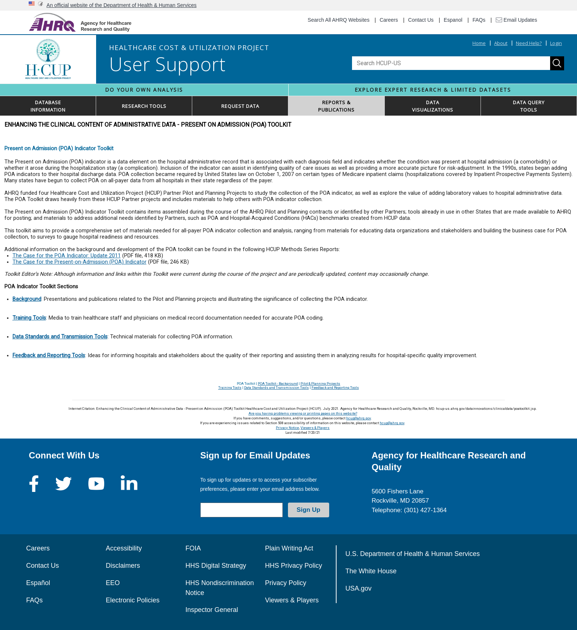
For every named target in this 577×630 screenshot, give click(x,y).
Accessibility (124, 548)
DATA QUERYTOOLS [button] (529, 106)
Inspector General (211, 609)
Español (38, 583)
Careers (389, 20)
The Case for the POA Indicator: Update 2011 (67, 256)
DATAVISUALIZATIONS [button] (432, 106)
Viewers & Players (315, 428)
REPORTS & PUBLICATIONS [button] (336, 106)
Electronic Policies (132, 600)
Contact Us (420, 20)
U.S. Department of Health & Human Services (412, 553)
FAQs (478, 20)
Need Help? (529, 43)
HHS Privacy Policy (293, 565)
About (500, 43)
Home (479, 43)
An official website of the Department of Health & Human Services (121, 5)
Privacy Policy (285, 583)
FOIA (193, 548)
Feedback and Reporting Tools (335, 388)
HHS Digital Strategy (215, 565)
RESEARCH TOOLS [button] (144, 106)
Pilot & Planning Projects (320, 383)
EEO (113, 583)
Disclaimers (123, 565)
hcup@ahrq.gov (358, 418)
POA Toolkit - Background (278, 383)
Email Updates (516, 20)
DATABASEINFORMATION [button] (48, 106)
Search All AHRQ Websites (339, 20)
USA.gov (358, 588)
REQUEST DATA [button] (240, 106)
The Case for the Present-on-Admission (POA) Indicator (80, 262)
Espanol (453, 20)
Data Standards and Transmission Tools (276, 388)
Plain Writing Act (289, 548)
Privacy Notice (287, 428)
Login (556, 43)
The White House (371, 571)
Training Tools (230, 388)
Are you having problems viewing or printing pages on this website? (303, 413)
